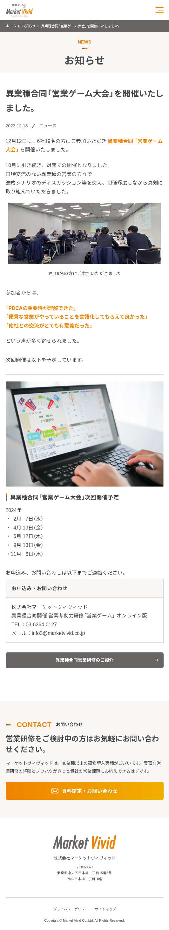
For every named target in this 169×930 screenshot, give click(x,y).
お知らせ (29, 26)
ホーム (11, 26)
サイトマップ (105, 909)
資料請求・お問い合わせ (90, 791)
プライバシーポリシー (70, 909)
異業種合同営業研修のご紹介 (84, 660)
